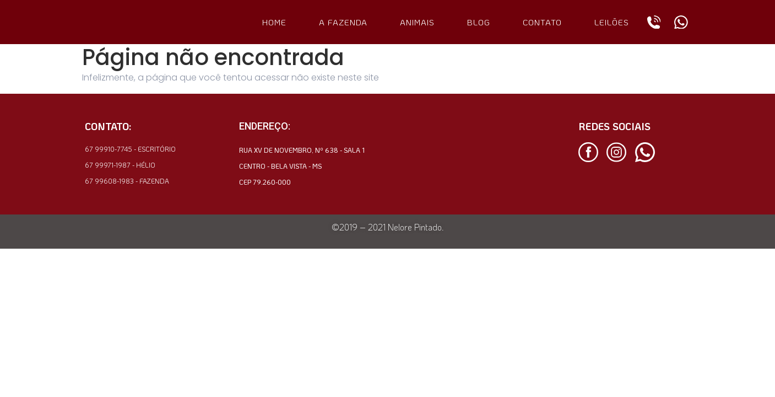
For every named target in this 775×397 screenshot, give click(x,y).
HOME (274, 22)
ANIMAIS (417, 22)
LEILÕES (611, 22)
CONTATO (542, 22)
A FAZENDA (343, 22)
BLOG (478, 22)
